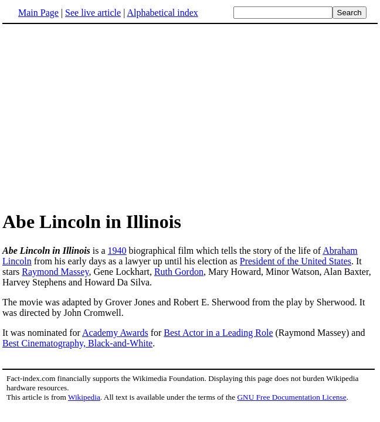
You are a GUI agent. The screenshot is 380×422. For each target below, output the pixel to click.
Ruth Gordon (178, 272)
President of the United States (295, 261)
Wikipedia (84, 397)
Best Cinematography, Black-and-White (77, 343)
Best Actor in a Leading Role (218, 333)
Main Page (38, 13)
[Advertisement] (100, 117)
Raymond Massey (55, 272)
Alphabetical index (162, 13)
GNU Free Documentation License (291, 397)
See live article (93, 13)
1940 (117, 251)
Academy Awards (115, 333)
